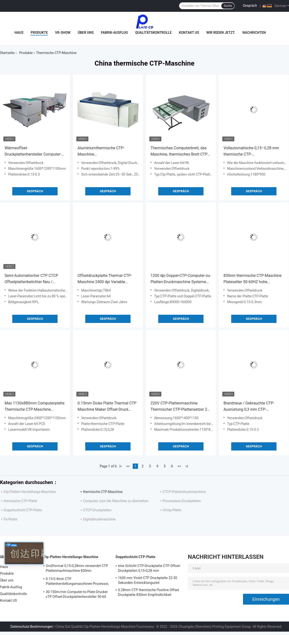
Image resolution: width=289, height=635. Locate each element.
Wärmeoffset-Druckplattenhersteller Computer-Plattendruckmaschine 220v (33, 151)
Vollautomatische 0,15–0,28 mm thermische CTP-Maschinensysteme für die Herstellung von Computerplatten (251, 151)
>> (179, 466)
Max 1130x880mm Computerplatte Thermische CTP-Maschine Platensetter (35, 407)
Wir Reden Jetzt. (220, 32)
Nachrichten (254, 32)
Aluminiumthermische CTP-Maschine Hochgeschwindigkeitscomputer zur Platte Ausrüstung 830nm (105, 151)
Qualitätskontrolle (153, 32)
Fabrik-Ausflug (114, 32)
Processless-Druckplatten (182, 501)
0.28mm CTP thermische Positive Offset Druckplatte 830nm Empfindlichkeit (148, 592)
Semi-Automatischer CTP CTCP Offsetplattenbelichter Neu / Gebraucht (31, 279)
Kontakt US (189, 32)
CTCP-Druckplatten (97, 510)
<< (128, 466)
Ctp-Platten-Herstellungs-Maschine (30, 492)
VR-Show (63, 32)
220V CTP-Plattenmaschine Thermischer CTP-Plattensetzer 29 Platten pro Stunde (180, 407)
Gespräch (250, 5)
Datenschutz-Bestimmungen (31, 626)
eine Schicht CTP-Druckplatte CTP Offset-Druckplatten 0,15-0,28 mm (149, 568)
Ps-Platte (10, 519)
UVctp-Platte (172, 510)
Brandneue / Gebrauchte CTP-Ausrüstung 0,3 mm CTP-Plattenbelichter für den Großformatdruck (248, 407)
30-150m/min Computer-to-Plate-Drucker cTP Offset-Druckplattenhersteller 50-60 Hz (77, 595)
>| (186, 466)
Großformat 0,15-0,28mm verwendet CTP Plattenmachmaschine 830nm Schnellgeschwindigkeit (77, 569)
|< (120, 466)
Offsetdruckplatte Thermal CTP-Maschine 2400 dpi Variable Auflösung (105, 279)
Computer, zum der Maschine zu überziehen (116, 501)
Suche (228, 5)
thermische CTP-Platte (20, 501)
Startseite (7, 53)
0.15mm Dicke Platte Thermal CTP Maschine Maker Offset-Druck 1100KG (107, 407)
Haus (18, 32)
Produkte (39, 32)
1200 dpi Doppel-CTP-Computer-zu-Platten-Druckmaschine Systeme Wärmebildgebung (181, 279)
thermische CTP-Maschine (103, 492)
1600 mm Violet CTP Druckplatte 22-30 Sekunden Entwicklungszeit (147, 580)
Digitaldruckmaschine (99, 519)
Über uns (86, 32)
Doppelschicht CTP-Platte (23, 510)
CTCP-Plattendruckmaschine (184, 492)
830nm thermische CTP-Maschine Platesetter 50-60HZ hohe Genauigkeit (252, 279)
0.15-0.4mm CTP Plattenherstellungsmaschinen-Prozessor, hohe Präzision (77, 582)
